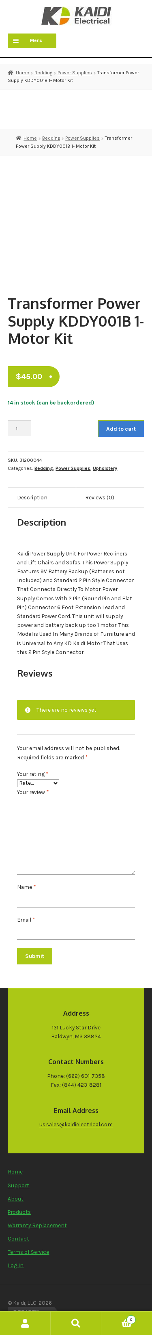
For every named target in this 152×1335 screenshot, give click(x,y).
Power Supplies (75, 72)
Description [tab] (32, 497)
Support (18, 1185)
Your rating (32, 774)
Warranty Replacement (37, 1225)
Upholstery (105, 468)
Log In (16, 1265)
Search (76, 1323)
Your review (33, 792)
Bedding (43, 72)
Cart (118, 1319)
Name (26, 887)
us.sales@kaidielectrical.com (76, 1124)
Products (19, 1212)
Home (22, 72)
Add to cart (121, 428)
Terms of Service (28, 1252)
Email (26, 919)
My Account (25, 1323)
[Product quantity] (19, 428)
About (16, 1198)
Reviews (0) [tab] (99, 497)
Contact (18, 1238)
